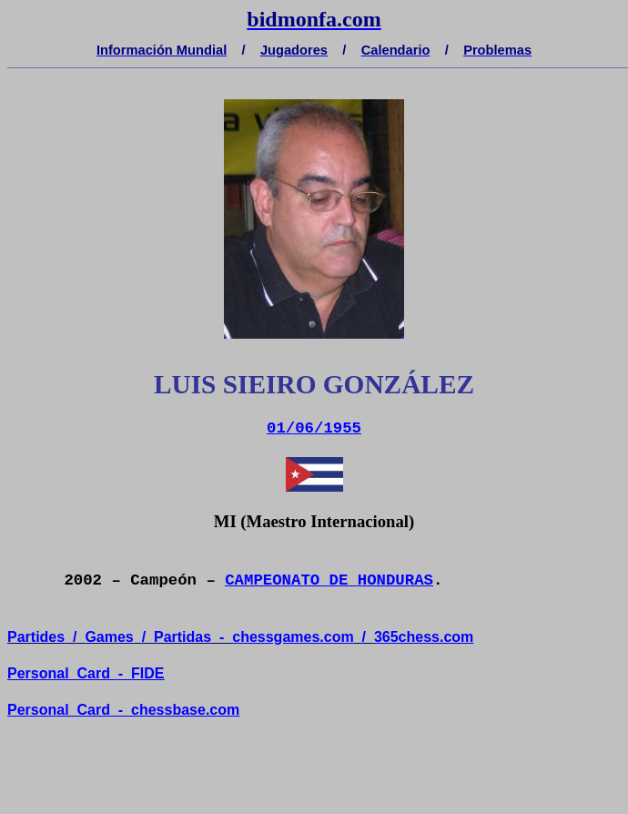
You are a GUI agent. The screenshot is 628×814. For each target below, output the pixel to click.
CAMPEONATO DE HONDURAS (329, 580)
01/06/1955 (314, 428)
